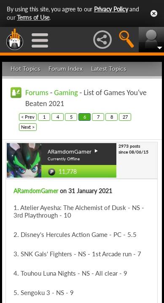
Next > (28, 127)
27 (125, 117)
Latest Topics (108, 68)
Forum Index (65, 68)
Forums (36, 92)
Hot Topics (25, 68)
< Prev (28, 117)
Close (154, 13)
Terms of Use (33, 17)
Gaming (66, 92)
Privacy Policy (111, 9)
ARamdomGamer (35, 190)
